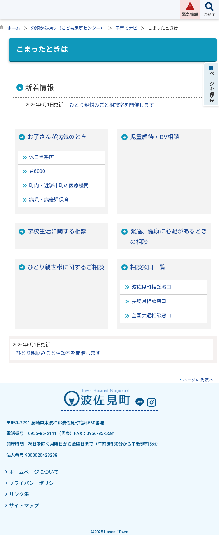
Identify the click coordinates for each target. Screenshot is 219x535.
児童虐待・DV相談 (154, 137)
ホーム (13, 28)
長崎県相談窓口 (149, 301)
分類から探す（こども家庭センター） (68, 28)
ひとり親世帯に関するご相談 (65, 267)
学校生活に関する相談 (56, 231)
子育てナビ (126, 28)
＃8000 (37, 171)
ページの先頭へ (198, 380)
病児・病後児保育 (49, 200)
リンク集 (19, 494)
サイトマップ (24, 506)
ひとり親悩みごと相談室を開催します (111, 105)
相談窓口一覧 (147, 267)
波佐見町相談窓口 (151, 287)
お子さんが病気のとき (56, 137)
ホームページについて (34, 472)
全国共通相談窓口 (151, 316)
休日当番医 (41, 157)
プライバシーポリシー (34, 483)
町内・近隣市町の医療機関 (59, 185)
